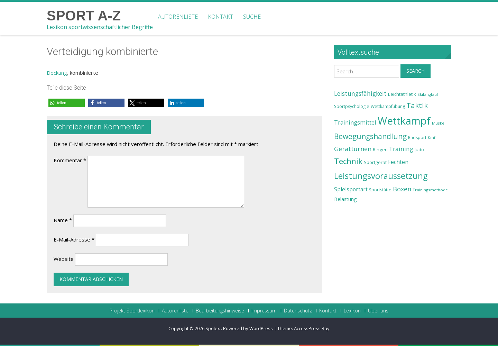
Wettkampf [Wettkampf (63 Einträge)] (404, 121)
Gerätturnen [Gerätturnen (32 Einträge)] (352, 149)
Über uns (378, 310)
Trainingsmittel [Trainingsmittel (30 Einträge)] (355, 122)
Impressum (264, 310)
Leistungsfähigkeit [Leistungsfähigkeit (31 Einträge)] (360, 93)
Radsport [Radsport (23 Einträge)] (417, 137)
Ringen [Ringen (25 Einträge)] (380, 149)
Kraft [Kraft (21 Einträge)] (432, 137)
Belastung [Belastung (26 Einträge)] (345, 199)
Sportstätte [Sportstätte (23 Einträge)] (380, 190)
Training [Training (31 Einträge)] (401, 149)
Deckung (57, 72)
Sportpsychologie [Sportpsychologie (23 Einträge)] (351, 106)
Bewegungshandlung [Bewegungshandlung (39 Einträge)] (370, 136)
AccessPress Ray (312, 328)
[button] (66, 103)
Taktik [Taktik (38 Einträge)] (417, 105)
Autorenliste (178, 16)
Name (63, 220)
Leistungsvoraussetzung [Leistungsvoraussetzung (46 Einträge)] (381, 175)
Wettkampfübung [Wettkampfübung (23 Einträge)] (388, 106)
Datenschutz (298, 310)
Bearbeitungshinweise (220, 310)
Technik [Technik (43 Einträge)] (348, 161)
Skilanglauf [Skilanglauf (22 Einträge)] (427, 94)
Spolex (213, 328)
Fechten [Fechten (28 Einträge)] (398, 162)
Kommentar (70, 160)
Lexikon (352, 310)
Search (415, 70)
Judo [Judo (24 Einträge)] (419, 149)
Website (64, 258)
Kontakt (220, 16)
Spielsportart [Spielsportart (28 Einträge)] (351, 189)
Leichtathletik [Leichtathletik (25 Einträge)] (402, 94)
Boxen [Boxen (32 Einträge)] (402, 189)
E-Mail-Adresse (74, 239)
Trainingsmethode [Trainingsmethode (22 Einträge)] (430, 189)
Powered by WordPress (248, 328)
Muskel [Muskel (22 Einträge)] (438, 123)
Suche (252, 16)
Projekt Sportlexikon (132, 310)
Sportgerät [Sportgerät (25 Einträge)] (375, 162)
